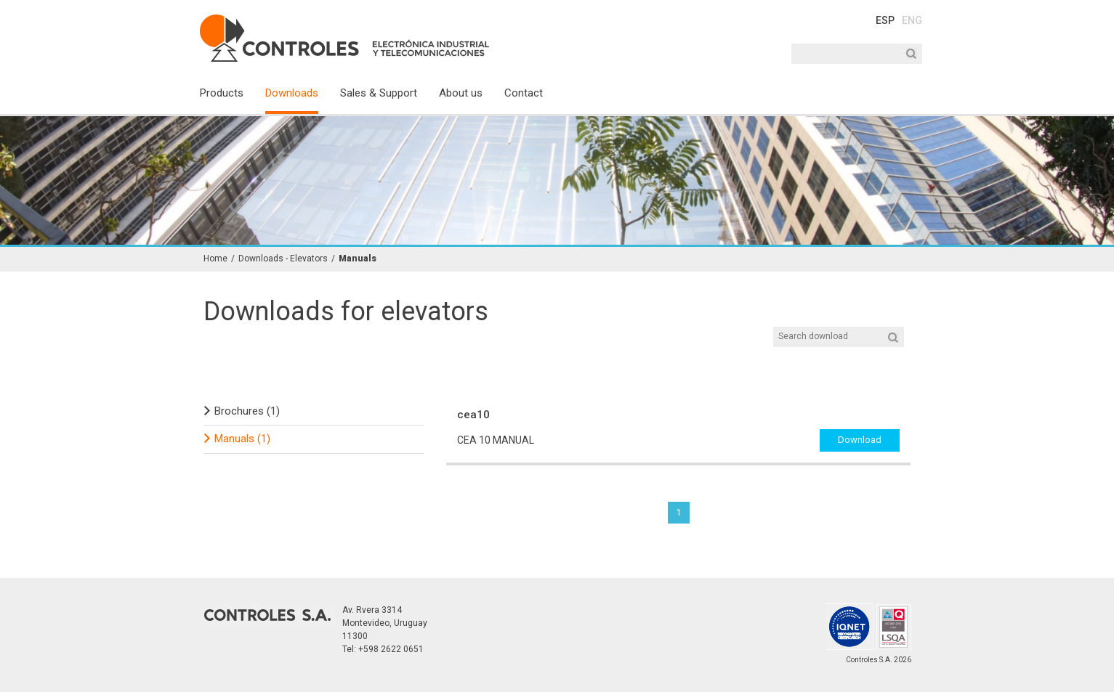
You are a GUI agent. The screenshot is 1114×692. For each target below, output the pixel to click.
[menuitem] (232, 99)
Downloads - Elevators (283, 259)
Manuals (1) (242, 438)
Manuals (357, 259)
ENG (912, 20)
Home (215, 259)
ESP (885, 20)
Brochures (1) (247, 411)
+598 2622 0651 (391, 649)
